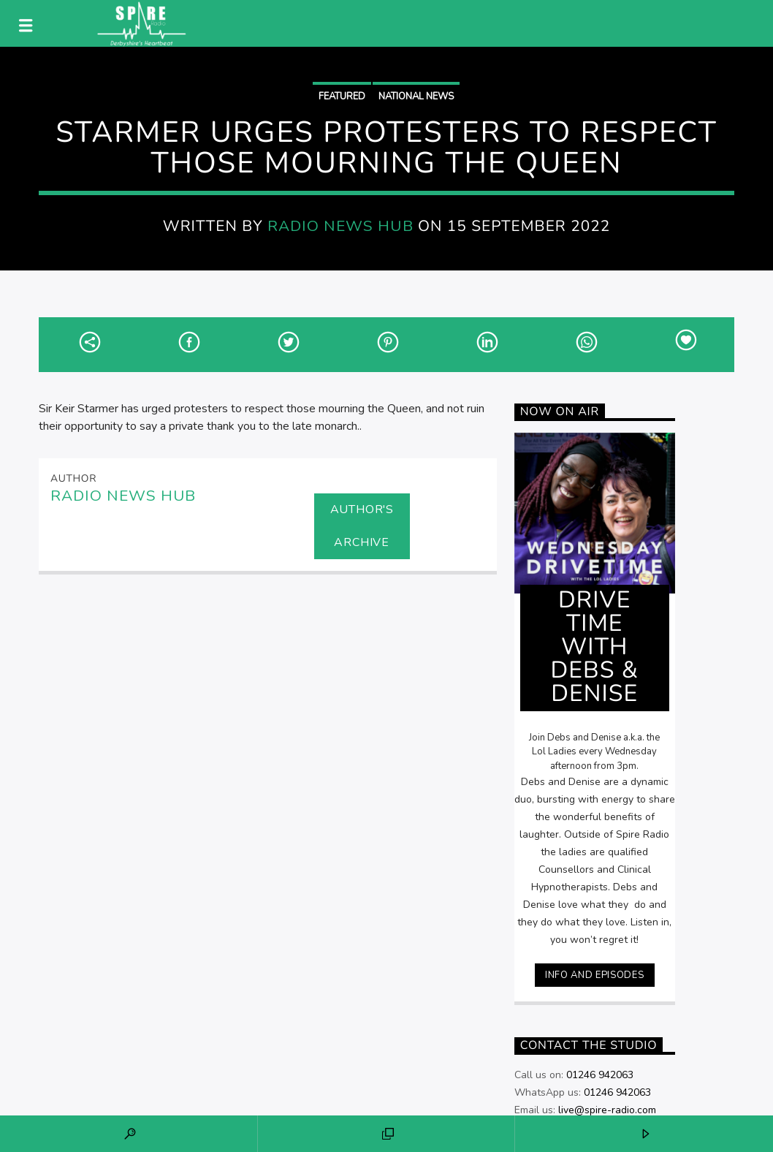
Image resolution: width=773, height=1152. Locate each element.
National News (416, 96)
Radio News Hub (340, 226)
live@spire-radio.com (607, 1110)
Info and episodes (594, 975)
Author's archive (362, 525)
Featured (342, 96)
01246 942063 (599, 1075)
